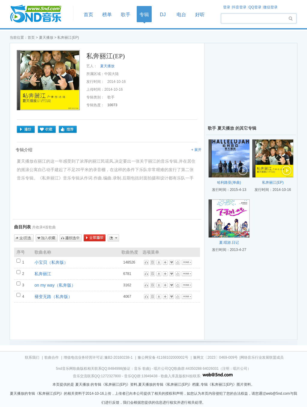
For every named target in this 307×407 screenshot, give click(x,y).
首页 (40, 14)
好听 (200, 14)
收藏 (47, 129)
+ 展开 (196, 150)
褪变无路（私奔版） (53, 296)
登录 (226, 7)
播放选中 (71, 238)
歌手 (125, 14)
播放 (26, 129)
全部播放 (95, 238)
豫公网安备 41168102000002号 (163, 357)
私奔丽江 (42, 273)
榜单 (107, 14)
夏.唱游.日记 (229, 242)
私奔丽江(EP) (273, 182)
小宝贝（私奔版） (51, 262)
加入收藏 (47, 238)
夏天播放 (46, 37)
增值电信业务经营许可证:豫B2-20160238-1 (98, 357)
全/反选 (24, 238)
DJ (163, 14)
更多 (113, 238)
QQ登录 (255, 7)
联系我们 (32, 357)
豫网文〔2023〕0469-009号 (215, 357)
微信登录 (270, 7)
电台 (181, 14)
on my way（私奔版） (55, 285)
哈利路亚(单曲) (229, 182)
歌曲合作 (51, 357)
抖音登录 (239, 7)
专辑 (144, 14)
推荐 (68, 129)
